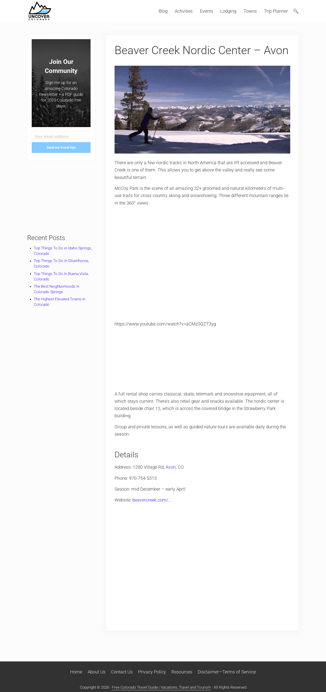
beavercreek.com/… (151, 500)
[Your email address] (61, 137)
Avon (171, 467)
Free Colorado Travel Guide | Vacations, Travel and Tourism (161, 687)
